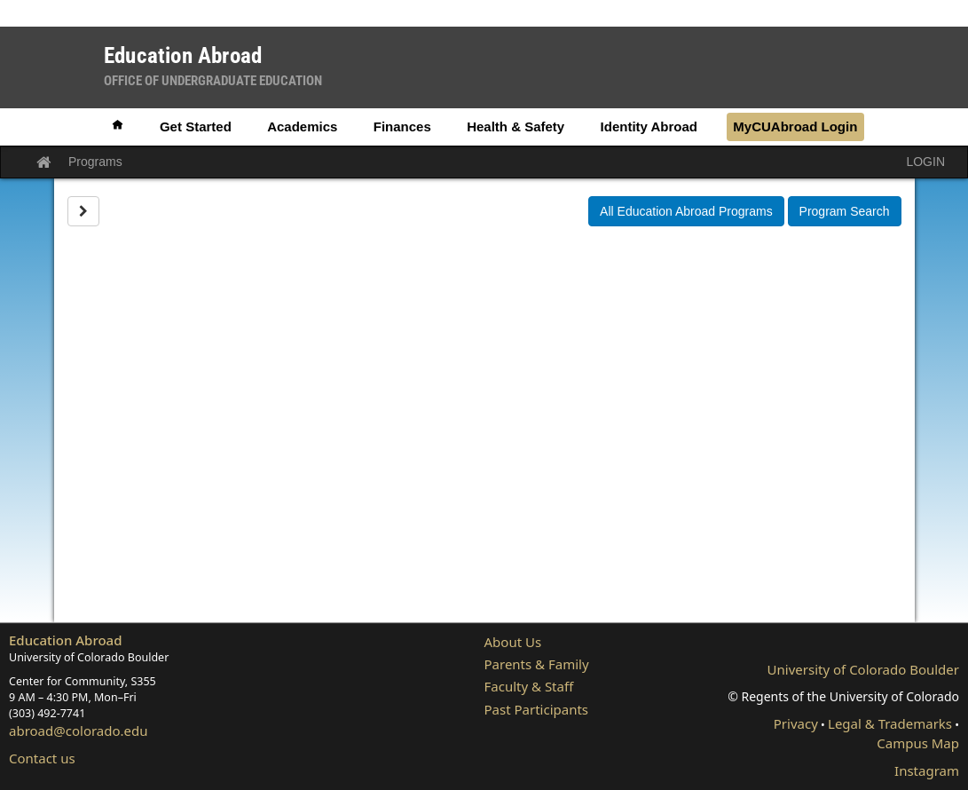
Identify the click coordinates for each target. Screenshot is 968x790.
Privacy (796, 723)
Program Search (844, 211)
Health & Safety (515, 126)
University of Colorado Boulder (863, 669)
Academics (302, 126)
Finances (402, 126)
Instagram (926, 770)
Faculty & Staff (529, 686)
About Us (513, 642)
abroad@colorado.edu (78, 730)
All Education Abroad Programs (686, 211)
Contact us (42, 758)
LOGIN (925, 161)
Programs (95, 161)
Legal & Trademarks (890, 723)
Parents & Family (536, 664)
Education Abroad (65, 640)
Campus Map (918, 743)
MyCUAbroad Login (795, 126)
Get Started (196, 126)
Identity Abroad (649, 126)
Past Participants (536, 709)
